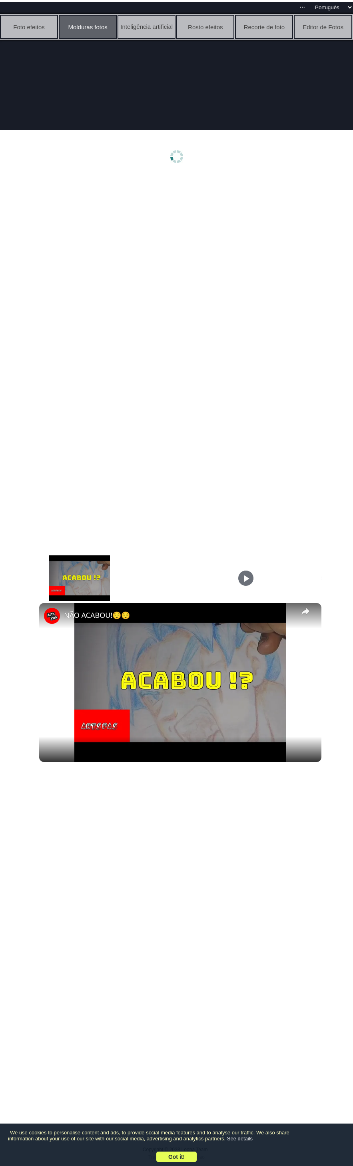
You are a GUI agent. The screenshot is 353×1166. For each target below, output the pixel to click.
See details (240, 1139)
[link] (52, 616)
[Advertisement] (178, 239)
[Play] (246, 578)
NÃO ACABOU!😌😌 (97, 615)
